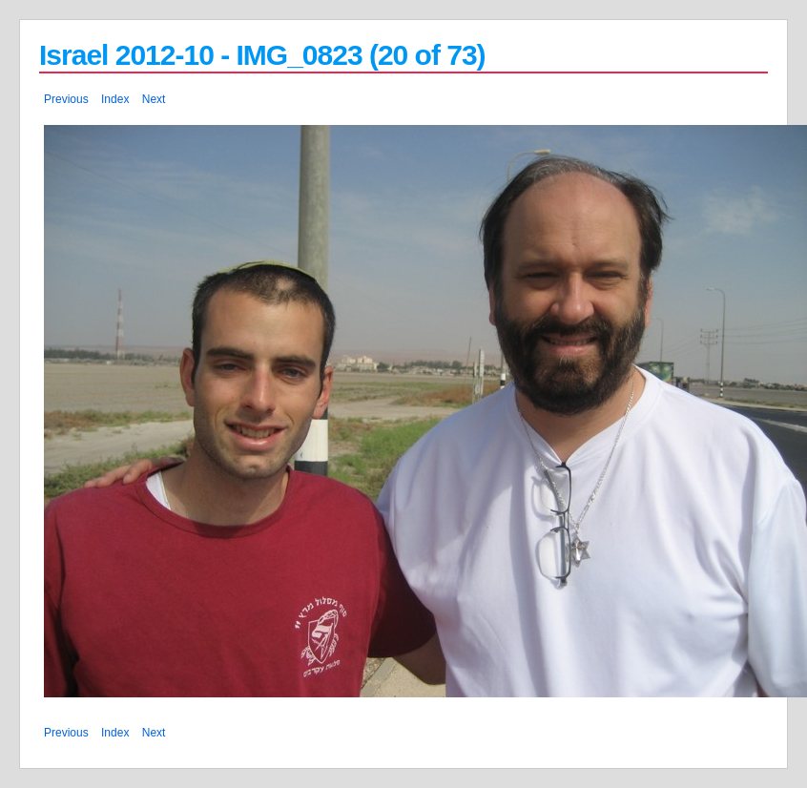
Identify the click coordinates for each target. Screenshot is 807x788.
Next (154, 99)
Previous (66, 99)
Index (115, 99)
